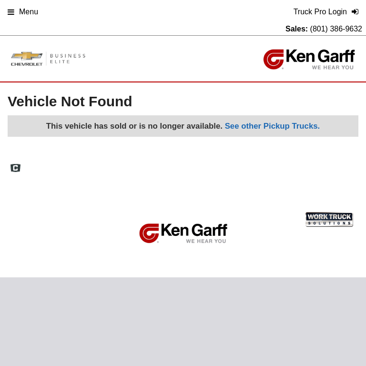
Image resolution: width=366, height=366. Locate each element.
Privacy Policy (306, 164)
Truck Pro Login (181, 174)
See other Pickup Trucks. (272, 126)
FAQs (195, 164)
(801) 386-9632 (336, 29)
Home (168, 164)
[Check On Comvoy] (15, 169)
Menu (23, 12)
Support (347, 164)
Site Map (264, 164)
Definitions (227, 164)
